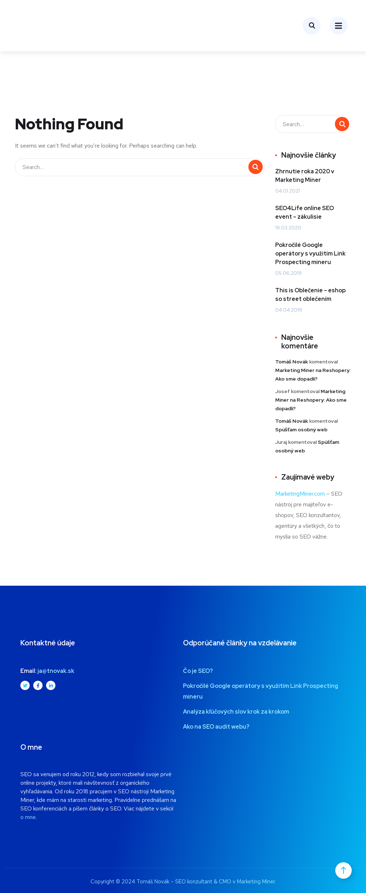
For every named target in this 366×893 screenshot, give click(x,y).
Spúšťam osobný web (301, 429)
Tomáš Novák (291, 361)
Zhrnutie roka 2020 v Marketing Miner (304, 176)
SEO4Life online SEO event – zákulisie (304, 212)
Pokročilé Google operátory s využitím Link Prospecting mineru (310, 253)
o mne (28, 817)
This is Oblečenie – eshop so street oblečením (310, 295)
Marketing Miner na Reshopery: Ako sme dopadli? (311, 400)
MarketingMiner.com (300, 493)
